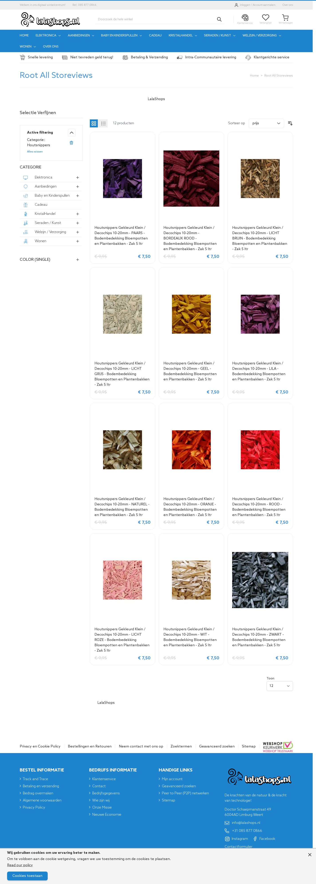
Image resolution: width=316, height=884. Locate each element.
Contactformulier (238, 847)
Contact (99, 786)
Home (254, 76)
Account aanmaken (264, 5)
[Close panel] (310, 854)
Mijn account (172, 779)
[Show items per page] (280, 686)
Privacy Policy (34, 807)
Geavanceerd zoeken (217, 746)
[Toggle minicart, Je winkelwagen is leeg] (286, 19)
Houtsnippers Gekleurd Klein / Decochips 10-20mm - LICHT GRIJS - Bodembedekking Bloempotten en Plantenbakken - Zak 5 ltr (121, 374)
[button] (51, 114)
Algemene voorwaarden (42, 800)
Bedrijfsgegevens (106, 793)
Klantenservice (104, 779)
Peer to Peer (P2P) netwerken (185, 793)
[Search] (219, 19)
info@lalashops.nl (242, 823)
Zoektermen (181, 746)
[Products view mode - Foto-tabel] (94, 123)
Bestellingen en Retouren (90, 746)
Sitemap (249, 746)
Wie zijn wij (101, 800)
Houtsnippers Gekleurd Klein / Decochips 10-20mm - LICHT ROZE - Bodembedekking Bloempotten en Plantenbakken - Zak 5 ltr (121, 640)
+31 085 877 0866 (243, 831)
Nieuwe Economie (106, 815)
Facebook (263, 839)
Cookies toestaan (27, 876)
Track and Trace (35, 779)
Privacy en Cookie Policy (40, 746)
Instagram (236, 839)
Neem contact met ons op (141, 746)
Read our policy (20, 865)
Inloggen (245, 5)
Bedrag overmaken (38, 793)
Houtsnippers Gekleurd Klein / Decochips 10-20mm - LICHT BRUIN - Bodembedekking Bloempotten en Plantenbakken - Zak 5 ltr (259, 238)
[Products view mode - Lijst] (104, 123)
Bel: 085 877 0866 (84, 5)
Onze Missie (102, 807)
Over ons (288, 5)
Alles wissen (35, 151)
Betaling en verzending (41, 786)
